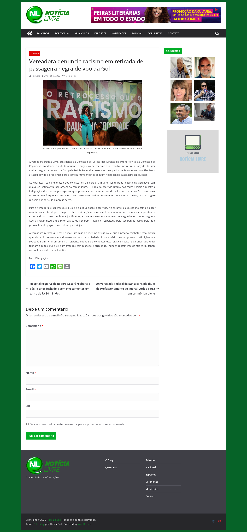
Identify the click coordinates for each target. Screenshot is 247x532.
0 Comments (69, 75)
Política (60, 33)
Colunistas (155, 33)
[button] (67, 33)
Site (28, 406)
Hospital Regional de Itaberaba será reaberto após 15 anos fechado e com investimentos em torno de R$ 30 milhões (58, 289)
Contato (150, 496)
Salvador (43, 33)
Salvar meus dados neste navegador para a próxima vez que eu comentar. (78, 424)
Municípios (82, 33)
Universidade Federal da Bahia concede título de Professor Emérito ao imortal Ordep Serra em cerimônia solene (127, 289)
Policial (137, 33)
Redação (36, 75)
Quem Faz (111, 467)
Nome (31, 373)
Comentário (34, 326)
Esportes (100, 33)
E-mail (31, 389)
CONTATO (173, 33)
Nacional (151, 467)
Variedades (119, 33)
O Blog (109, 460)
